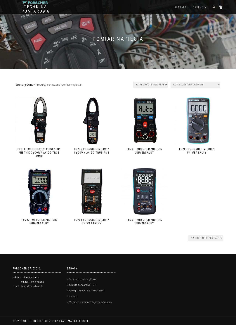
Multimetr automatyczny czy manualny (90, 302)
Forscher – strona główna (83, 279)
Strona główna (24, 84)
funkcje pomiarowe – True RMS (86, 290)
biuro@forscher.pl (31, 286)
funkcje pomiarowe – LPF (83, 284)
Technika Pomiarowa (35, 9)
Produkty (199, 7)
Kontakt (180, 7)
